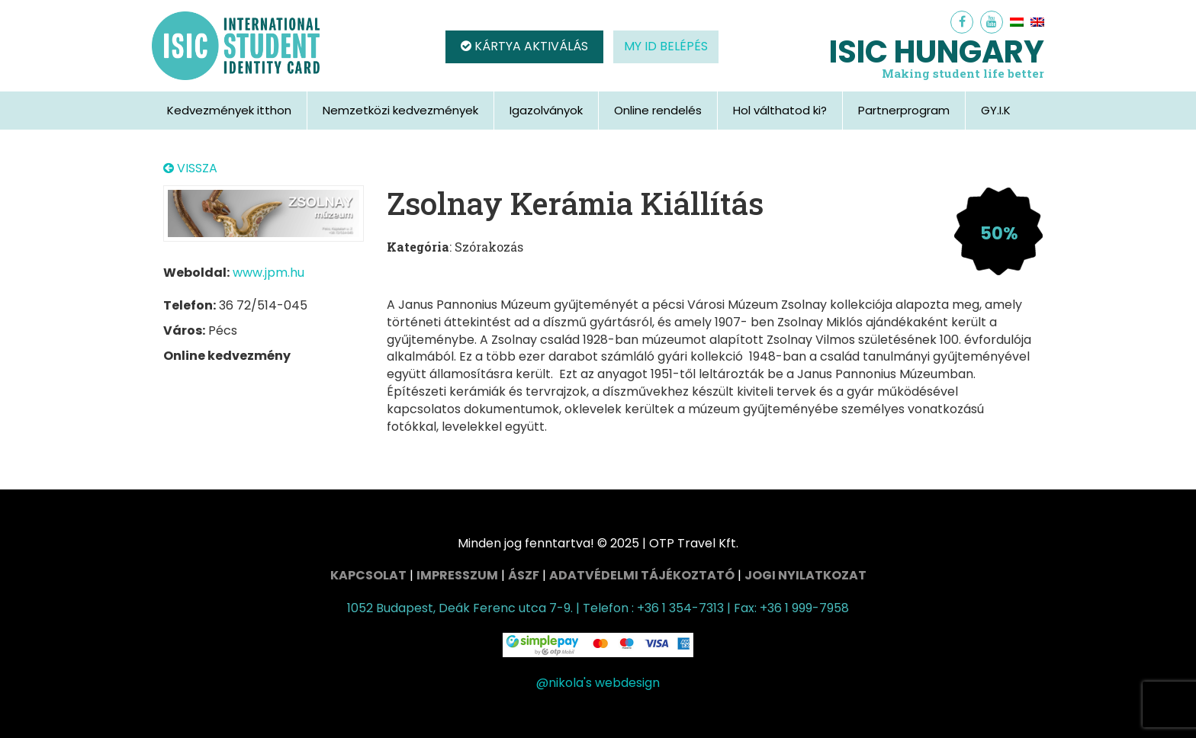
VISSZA (190, 168)
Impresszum (457, 575)
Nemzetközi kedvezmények (400, 110)
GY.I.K (996, 110)
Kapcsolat (368, 575)
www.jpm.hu (268, 272)
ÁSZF (523, 575)
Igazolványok (546, 110)
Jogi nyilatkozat (805, 575)
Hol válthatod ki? (780, 110)
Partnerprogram (904, 110)
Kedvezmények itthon (229, 110)
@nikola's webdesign (598, 682)
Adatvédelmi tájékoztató (642, 575)
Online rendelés (658, 110)
